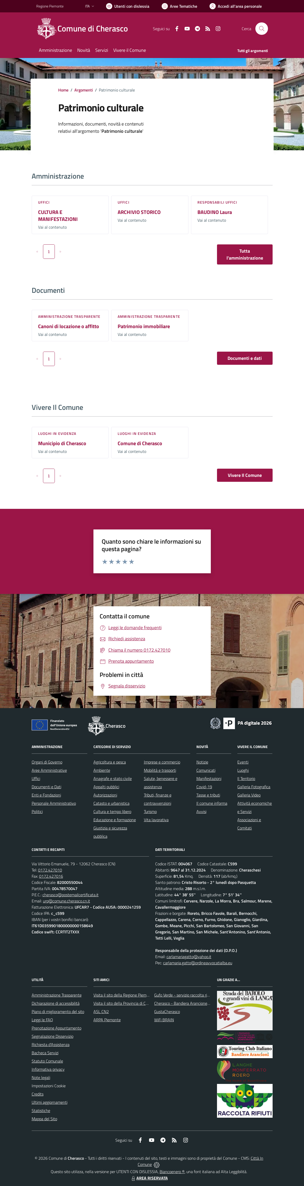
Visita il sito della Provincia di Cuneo (123, 1003)
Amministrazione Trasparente (57, 995)
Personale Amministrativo (54, 803)
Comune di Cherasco (140, 443)
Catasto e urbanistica (111, 803)
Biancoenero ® (172, 1171)
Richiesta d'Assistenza (51, 1044)
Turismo (150, 811)
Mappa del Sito (44, 1119)
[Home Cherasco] (85, 28)
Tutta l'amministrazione (245, 254)
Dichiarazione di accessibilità (56, 1003)
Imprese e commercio (162, 762)
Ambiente (101, 770)
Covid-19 (204, 787)
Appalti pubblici (106, 787)
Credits (38, 1094)
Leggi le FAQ (42, 1020)
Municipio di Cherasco (62, 443)
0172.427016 (51, 876)
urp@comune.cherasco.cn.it (66, 901)
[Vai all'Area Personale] (235, 6)
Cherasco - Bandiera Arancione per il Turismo (192, 1003)
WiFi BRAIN (164, 1020)
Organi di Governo (47, 762)
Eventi (242, 762)
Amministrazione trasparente (69, 316)
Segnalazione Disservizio (52, 1036)
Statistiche (41, 1110)
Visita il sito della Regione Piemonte (123, 995)
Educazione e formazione (114, 820)
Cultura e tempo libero (112, 811)
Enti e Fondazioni (46, 795)
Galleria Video (248, 795)
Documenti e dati (245, 358)
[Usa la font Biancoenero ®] (127, 6)
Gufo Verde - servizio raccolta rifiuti (183, 995)
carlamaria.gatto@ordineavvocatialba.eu (197, 963)
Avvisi (201, 811)
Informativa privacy (48, 1069)
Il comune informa (211, 803)
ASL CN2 (101, 1011)
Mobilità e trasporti (160, 770)
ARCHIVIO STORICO (139, 212)
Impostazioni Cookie (49, 1086)
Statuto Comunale (47, 1061)
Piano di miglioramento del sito (58, 1011)
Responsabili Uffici (217, 202)
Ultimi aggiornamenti (49, 1102)
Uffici (44, 202)
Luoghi (243, 770)
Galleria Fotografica (253, 787)
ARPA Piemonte (107, 1020)
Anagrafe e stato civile (112, 778)
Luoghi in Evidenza (57, 433)
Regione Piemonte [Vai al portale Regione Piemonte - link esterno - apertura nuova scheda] (50, 6)
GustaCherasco (167, 1011)
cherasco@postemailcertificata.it (70, 895)
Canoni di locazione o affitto (68, 326)
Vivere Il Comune (245, 475)
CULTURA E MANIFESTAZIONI (58, 215)
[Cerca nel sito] (261, 28)
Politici (37, 811)
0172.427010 (50, 870)
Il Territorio (246, 778)
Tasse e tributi (208, 795)
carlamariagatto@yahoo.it (189, 956)
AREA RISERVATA (149, 1178)
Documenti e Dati (46, 787)
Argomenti (83, 90)
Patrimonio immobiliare (144, 326)
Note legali (41, 1077)
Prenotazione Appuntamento (56, 1028)
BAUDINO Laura (214, 212)
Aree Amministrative (49, 770)
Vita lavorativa (156, 820)
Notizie (202, 762)
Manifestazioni (208, 778)
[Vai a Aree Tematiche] (179, 6)
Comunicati (205, 770)
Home (63, 90)
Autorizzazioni (105, 795)
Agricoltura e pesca (109, 762)
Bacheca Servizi (45, 1053)
